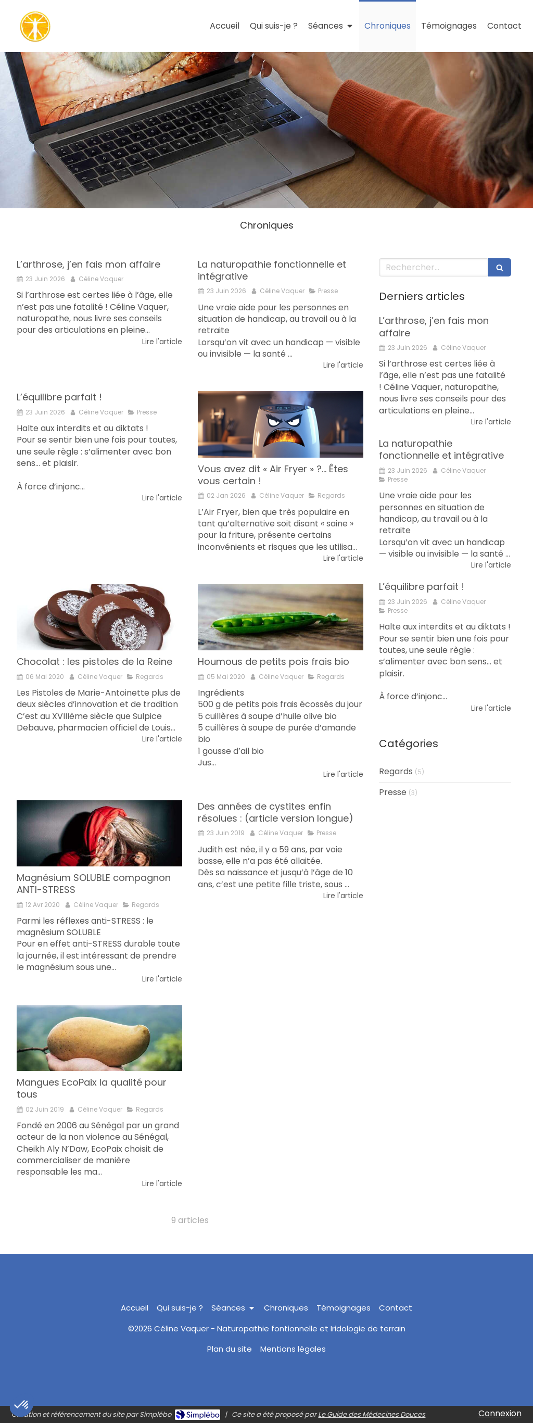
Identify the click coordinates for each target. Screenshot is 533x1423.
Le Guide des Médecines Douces (371, 1414)
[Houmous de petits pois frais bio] (280, 617)
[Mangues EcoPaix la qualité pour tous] (99, 1038)
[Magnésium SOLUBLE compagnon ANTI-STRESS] (99, 833)
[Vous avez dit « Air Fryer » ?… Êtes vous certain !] (280, 424)
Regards (396, 771)
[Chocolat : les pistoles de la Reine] (99, 617)
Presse (393, 792)
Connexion (500, 1413)
